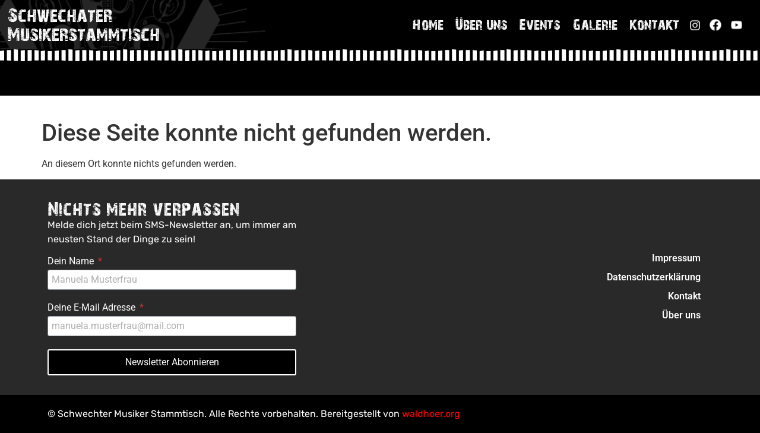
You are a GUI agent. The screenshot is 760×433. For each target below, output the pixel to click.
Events (540, 24)
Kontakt (654, 24)
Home (428, 24)
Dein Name (72, 262)
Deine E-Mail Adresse (93, 308)
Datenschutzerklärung (654, 277)
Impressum (676, 258)
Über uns (481, 24)
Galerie (595, 24)
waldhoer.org (431, 413)
